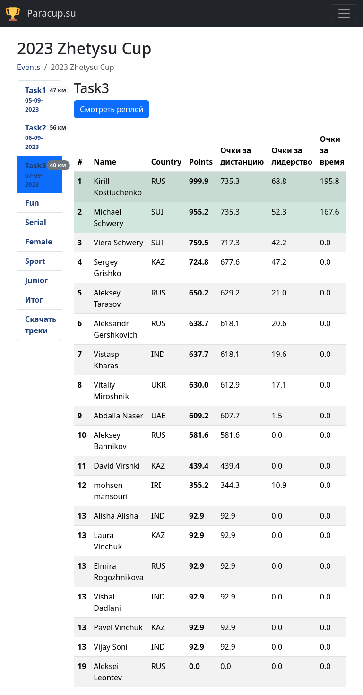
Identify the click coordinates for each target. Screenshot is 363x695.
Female (38, 241)
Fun (32, 203)
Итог (34, 300)
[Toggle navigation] (344, 13)
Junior (36, 280)
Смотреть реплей (111, 109)
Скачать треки (41, 325)
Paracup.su (41, 14)
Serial (35, 222)
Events (28, 67)
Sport (35, 261)
